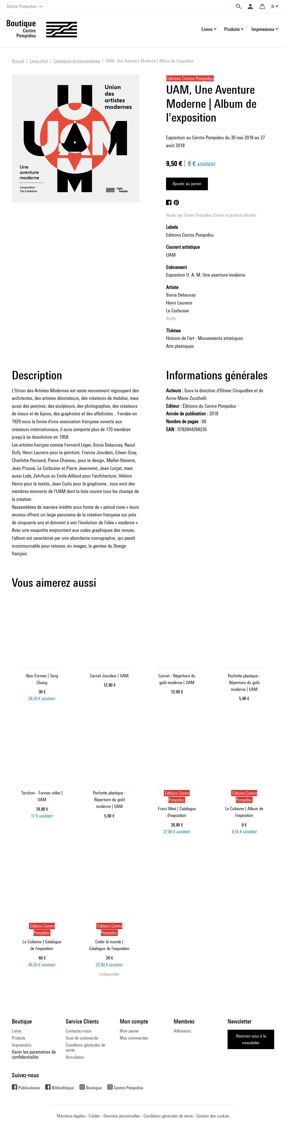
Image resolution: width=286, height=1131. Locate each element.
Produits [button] (232, 29)
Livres (16, 1031)
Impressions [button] (262, 29)
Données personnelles (121, 1116)
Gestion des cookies (213, 1116)
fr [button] (272, 6)
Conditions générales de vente (85, 1047)
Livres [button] (206, 29)
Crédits (94, 1116)
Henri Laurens (179, 303)
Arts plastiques (180, 346)
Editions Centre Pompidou (190, 235)
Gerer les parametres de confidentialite (34, 1054)
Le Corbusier (177, 310)
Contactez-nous (78, 1031)
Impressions (21, 1045)
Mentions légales (71, 1116)
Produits (18, 1038)
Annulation (75, 1057)
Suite (171, 318)
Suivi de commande (82, 1038)
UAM (171, 255)
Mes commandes (134, 1038)
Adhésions (182, 1031)
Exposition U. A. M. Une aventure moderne (205, 275)
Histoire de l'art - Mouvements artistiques (204, 338)
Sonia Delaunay (181, 295)
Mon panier (129, 1031)
